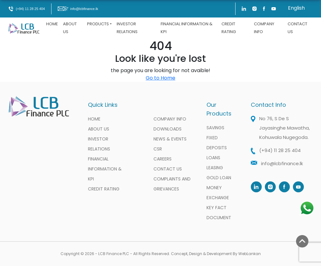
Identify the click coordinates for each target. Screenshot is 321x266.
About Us (70, 28)
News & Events (170, 139)
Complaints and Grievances (172, 184)
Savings (215, 128)
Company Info (264, 28)
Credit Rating (228, 28)
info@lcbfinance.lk (78, 8)
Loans (213, 158)
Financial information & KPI (186, 28)
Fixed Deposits (217, 143)
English (296, 8)
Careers (162, 159)
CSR (157, 149)
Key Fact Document (219, 212)
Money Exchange (218, 193)
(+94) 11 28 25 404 (26, 8)
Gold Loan (219, 178)
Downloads (167, 129)
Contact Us (297, 28)
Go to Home (160, 77)
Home (52, 24)
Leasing (215, 168)
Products (98, 24)
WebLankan (249, 253)
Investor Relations (127, 28)
